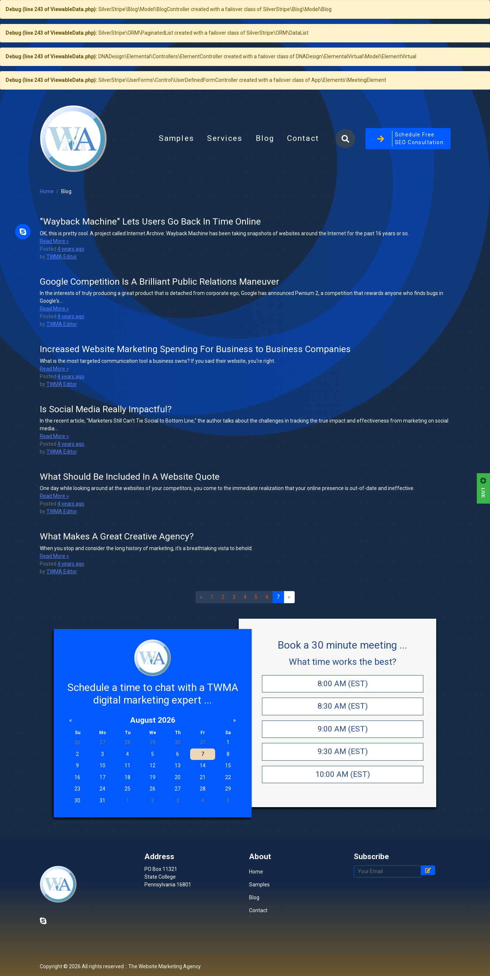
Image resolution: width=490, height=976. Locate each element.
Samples (176, 153)
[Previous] (201, 627)
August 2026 (152, 749)
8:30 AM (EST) (343, 736)
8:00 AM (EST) (343, 713)
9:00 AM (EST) (343, 758)
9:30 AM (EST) (343, 781)
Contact (303, 153)
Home (47, 221)
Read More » (54, 271)
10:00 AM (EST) (342, 803)
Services (225, 153)
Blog (268, 155)
